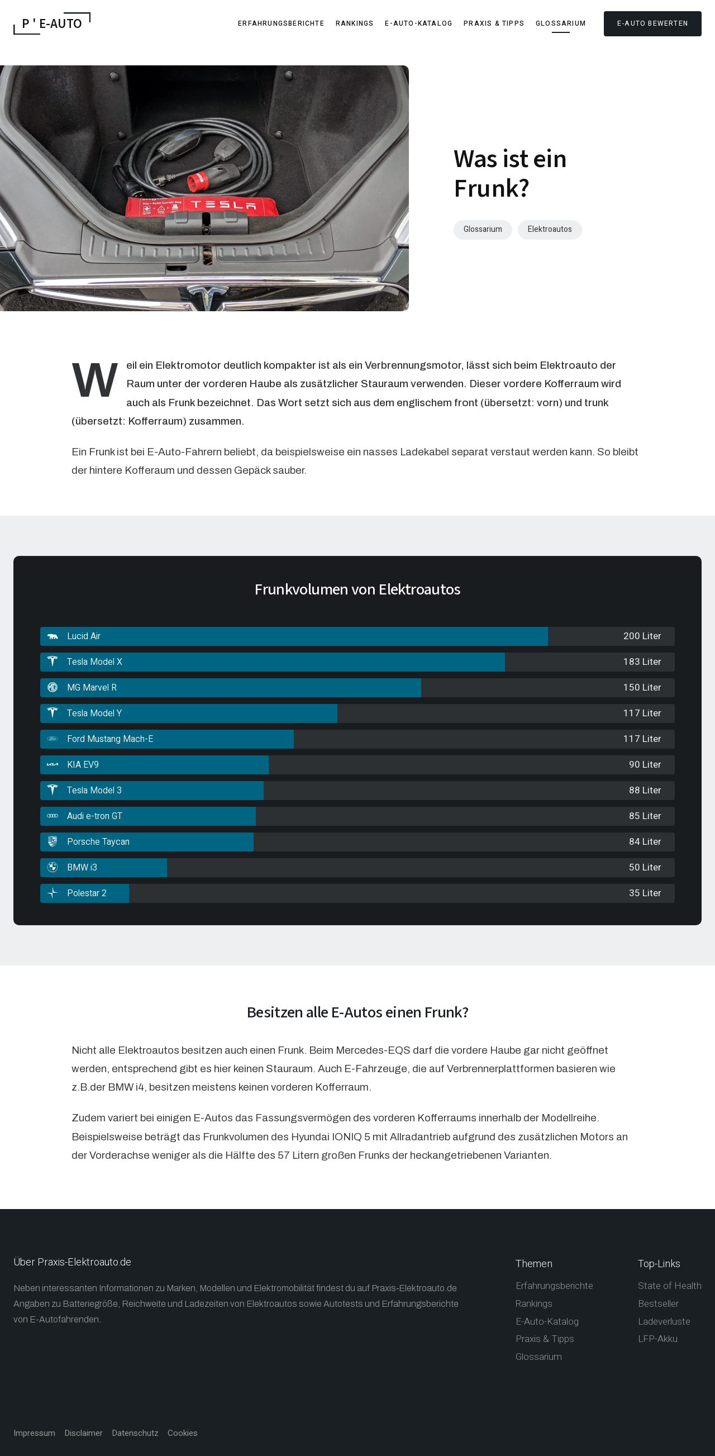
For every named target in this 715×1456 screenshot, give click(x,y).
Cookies (183, 1433)
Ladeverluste (664, 1322)
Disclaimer (83, 1433)
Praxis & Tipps (494, 23)
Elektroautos (550, 229)
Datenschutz (135, 1433)
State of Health (670, 1286)
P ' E (52, 23)
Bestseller (658, 1304)
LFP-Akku (658, 1339)
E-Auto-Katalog (418, 23)
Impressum (34, 1433)
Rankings (355, 23)
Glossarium (561, 23)
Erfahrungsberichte (281, 23)
